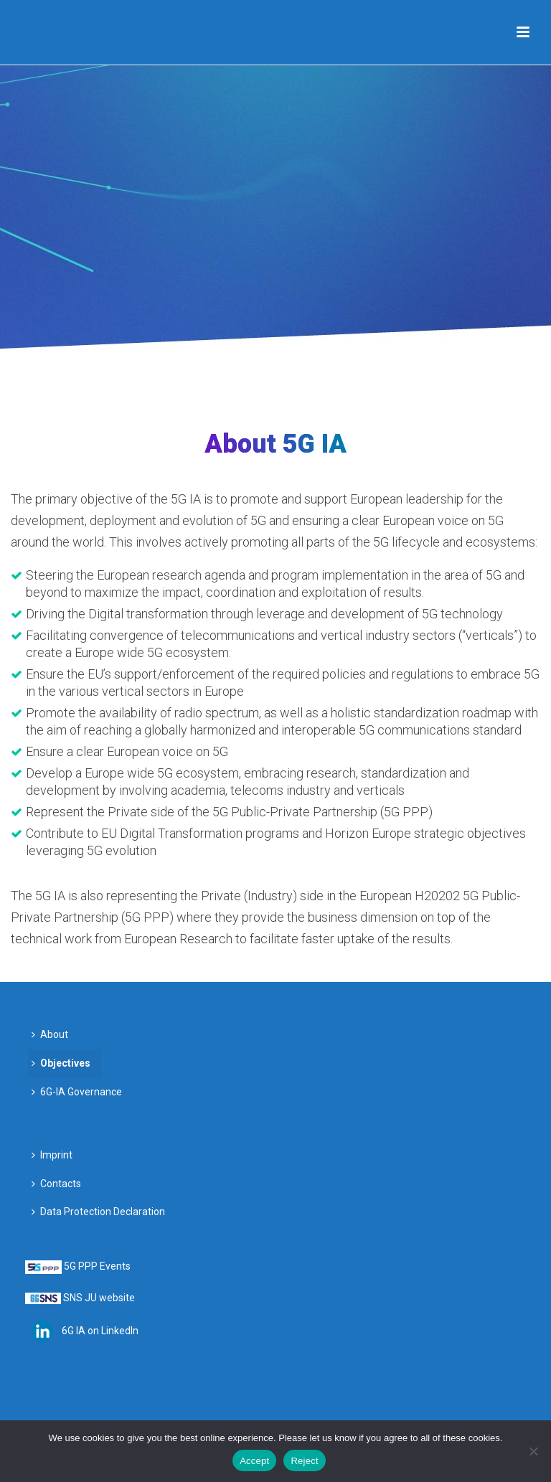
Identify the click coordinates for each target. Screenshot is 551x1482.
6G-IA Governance (77, 1092)
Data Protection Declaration (98, 1211)
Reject (304, 1460)
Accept (254, 1460)
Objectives (61, 1063)
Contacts (56, 1183)
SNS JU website (99, 1297)
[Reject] (533, 1451)
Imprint (52, 1155)
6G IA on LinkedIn (100, 1330)
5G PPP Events (97, 1266)
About (50, 1034)
